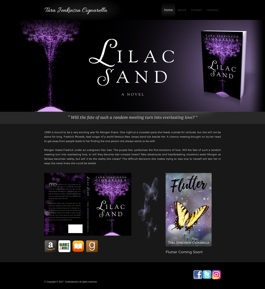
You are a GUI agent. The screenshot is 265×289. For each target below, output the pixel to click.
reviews (212, 10)
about (182, 10)
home (168, 10)
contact (196, 10)
